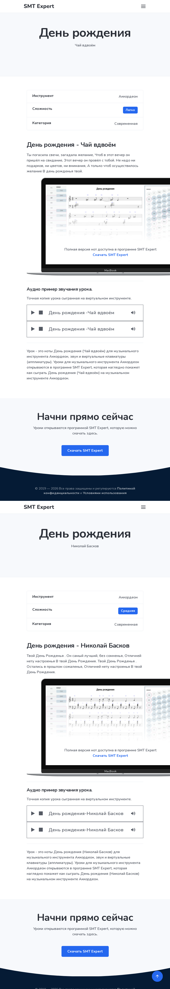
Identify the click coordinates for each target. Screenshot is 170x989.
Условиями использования (105, 493)
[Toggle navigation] (143, 6)
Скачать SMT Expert (85, 450)
